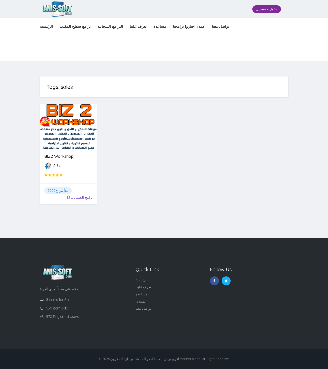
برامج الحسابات (79, 197)
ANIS (56, 165)
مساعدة (141, 294)
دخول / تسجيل (266, 9)
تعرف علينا (143, 287)
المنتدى (141, 301)
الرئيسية (141, 280)
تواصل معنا (143, 308)
